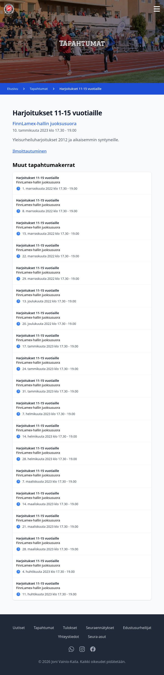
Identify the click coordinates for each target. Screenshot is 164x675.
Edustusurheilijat (137, 627)
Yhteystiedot (68, 636)
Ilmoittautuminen (30, 151)
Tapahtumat (39, 89)
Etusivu (12, 89)
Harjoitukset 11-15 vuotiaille (81, 89)
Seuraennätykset (100, 627)
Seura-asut (97, 636)
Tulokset (70, 627)
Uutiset (19, 627)
